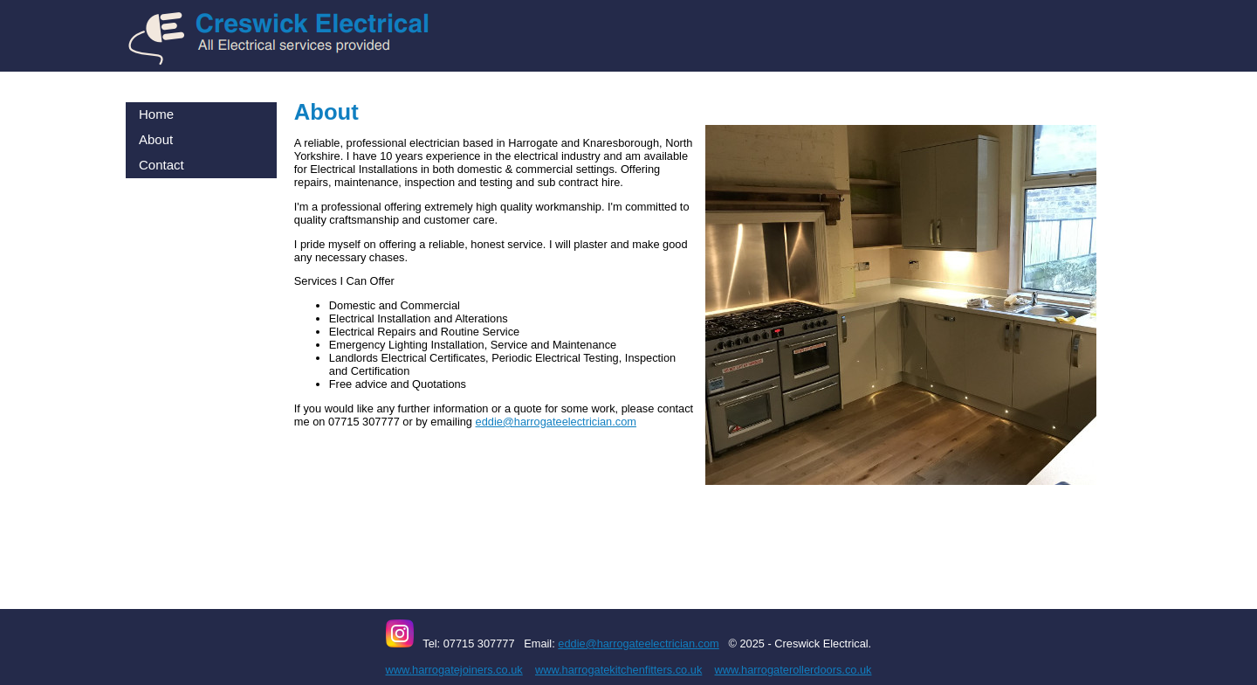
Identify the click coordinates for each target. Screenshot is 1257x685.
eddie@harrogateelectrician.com (556, 421)
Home (156, 114)
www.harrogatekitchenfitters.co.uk (618, 669)
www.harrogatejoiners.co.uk (454, 669)
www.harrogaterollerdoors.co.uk (793, 669)
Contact (161, 164)
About (156, 139)
